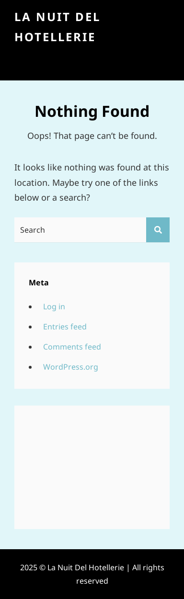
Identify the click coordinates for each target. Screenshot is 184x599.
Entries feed (65, 326)
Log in (54, 306)
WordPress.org (70, 367)
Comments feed (72, 346)
